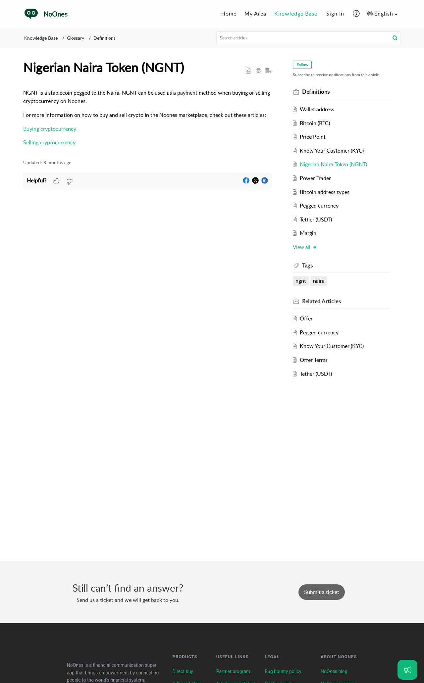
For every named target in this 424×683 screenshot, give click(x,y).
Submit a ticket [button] (321, 592)
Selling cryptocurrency (49, 142)
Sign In (335, 13)
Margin (308, 233)
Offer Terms (314, 360)
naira (319, 280)
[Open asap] (407, 670)
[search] (308, 37)
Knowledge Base (295, 13)
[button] (356, 14)
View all (305, 247)
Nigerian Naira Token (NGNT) (333, 164)
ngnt (300, 280)
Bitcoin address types (324, 192)
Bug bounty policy (283, 671)
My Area (255, 13)
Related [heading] (321, 301)
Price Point (313, 136)
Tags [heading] (307, 265)
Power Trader (315, 178)
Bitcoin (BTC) (315, 123)
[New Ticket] (321, 592)
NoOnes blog (334, 671)
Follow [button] (302, 65)
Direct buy (183, 671)
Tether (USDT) (316, 219)
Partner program (233, 671)
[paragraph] (147, 118)
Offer (306, 318)
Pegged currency (319, 205)
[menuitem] (229, 14)
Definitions (104, 38)
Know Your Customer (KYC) (332, 150)
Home (229, 13)
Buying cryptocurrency (49, 128)
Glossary (75, 38)
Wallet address (317, 109)
